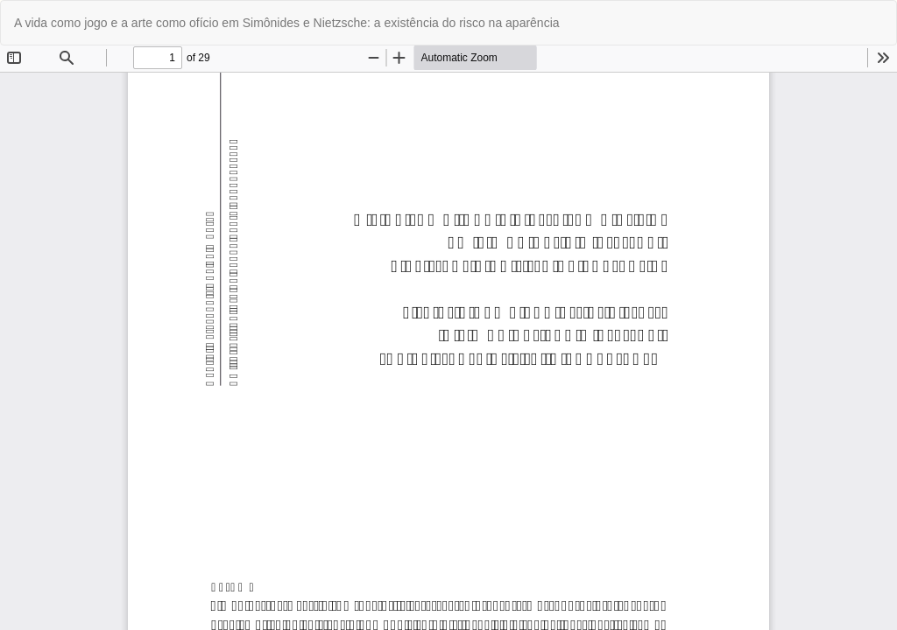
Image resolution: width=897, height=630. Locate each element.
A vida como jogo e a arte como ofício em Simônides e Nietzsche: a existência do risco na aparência (287, 23)
